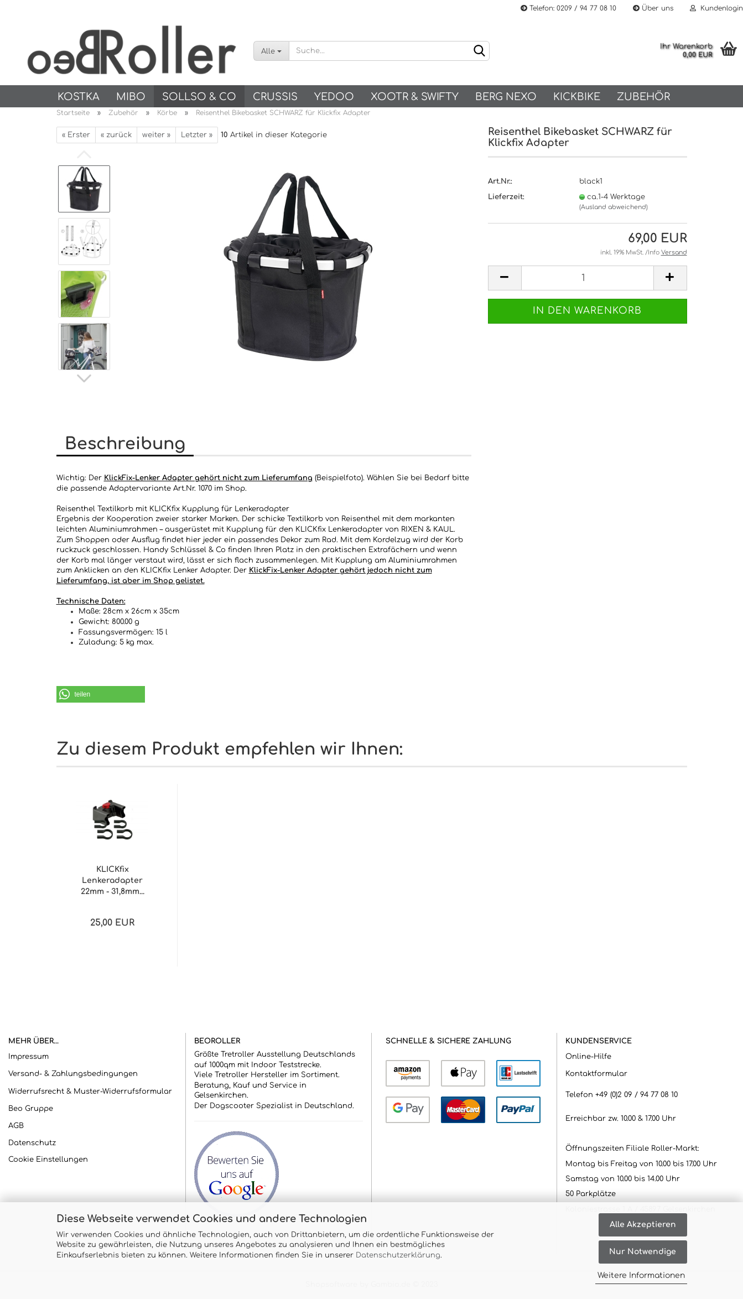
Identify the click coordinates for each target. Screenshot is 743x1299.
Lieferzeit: (506, 197)
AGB (16, 1126)
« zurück (116, 135)
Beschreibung (125, 444)
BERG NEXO (506, 96)
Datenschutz (32, 1143)
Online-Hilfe (588, 1057)
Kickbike (576, 96)
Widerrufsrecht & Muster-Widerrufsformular (90, 1091)
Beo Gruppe (30, 1109)
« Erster (76, 135)
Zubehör (643, 96)
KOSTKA (79, 96)
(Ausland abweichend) (613, 207)
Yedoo (334, 96)
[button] (100, 694)
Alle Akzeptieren (643, 1224)
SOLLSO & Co (199, 96)
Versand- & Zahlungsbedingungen (73, 1074)
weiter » (156, 135)
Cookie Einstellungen (48, 1159)
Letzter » (196, 135)
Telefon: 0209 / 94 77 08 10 (568, 8)
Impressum (28, 1057)
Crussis (275, 96)
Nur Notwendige (642, 1252)
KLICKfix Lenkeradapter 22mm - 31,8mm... (112, 880)
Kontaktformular (596, 1074)
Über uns (653, 8)
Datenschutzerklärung (398, 1255)
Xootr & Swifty (415, 96)
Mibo (131, 96)
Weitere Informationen (641, 1275)
